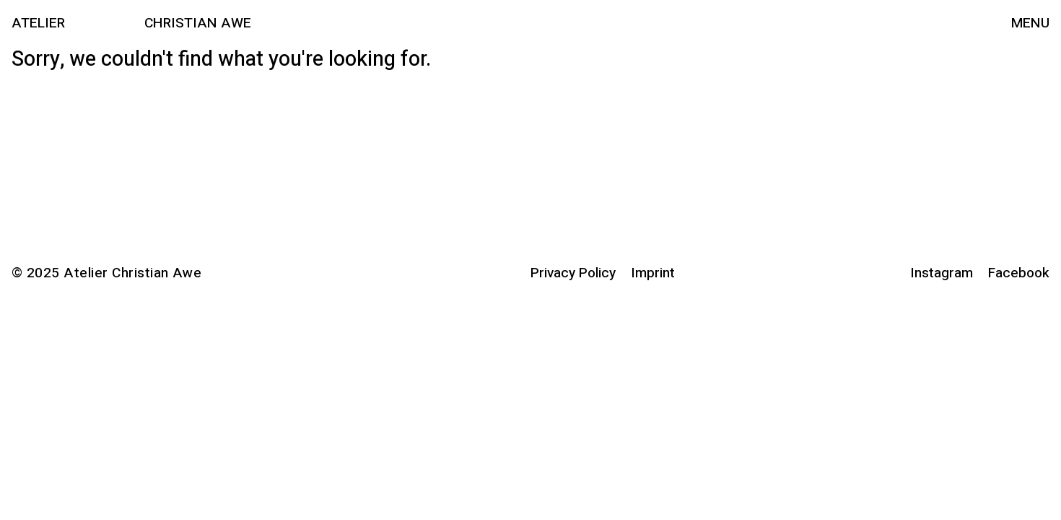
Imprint (653, 273)
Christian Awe (197, 23)
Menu (1030, 23)
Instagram (941, 273)
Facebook (1018, 273)
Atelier (38, 23)
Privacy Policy (573, 273)
